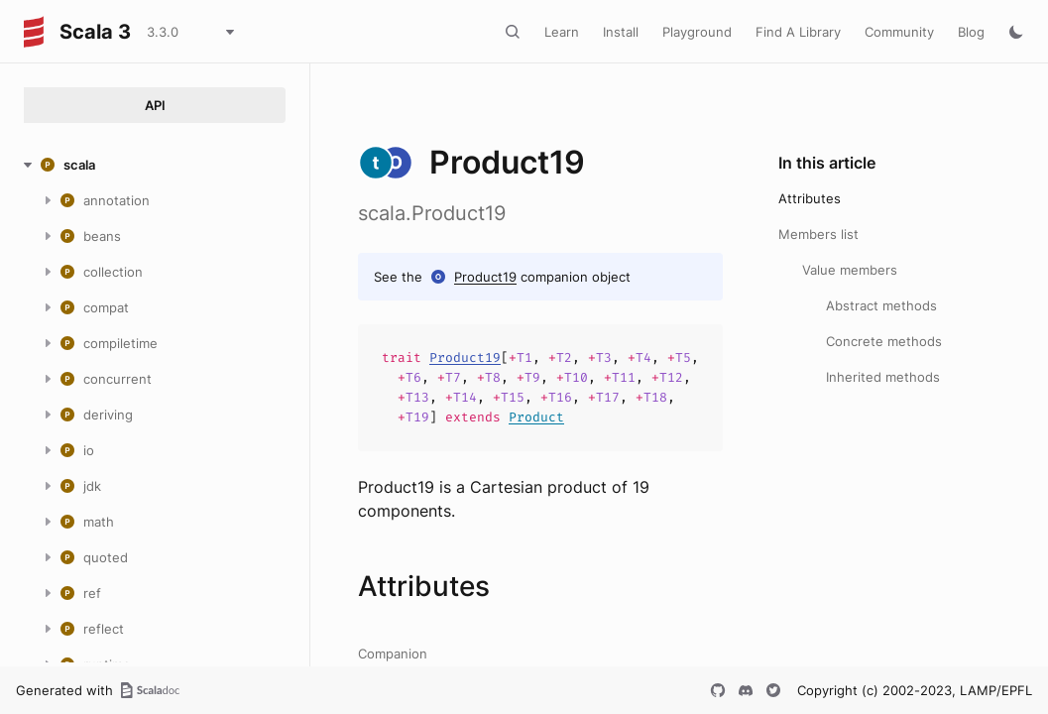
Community (899, 32)
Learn (561, 32)
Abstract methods (881, 305)
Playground (697, 32)
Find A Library (798, 32)
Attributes (809, 198)
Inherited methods (883, 377)
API (155, 105)
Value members (849, 270)
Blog (971, 32)
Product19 (485, 277)
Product (536, 417)
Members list (818, 234)
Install (621, 32)
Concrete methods (884, 341)
